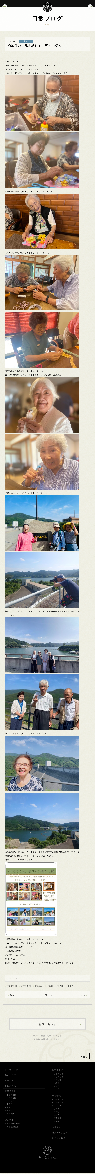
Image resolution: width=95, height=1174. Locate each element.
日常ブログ (57, 1073)
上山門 (70, 988)
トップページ (11, 1073)
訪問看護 (10, 1116)
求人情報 (9, 1122)
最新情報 (56, 1098)
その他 (57, 1124)
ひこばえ (39, 988)
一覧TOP (47, 998)
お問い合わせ (59, 1141)
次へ (83, 998)
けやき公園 (26, 988)
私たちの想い (11, 1078)
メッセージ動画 (13, 1126)
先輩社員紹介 (12, 1130)
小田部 (50, 988)
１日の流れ (10, 1089)
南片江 (60, 988)
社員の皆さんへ (60, 1135)
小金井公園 (12, 988)
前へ (12, 998)
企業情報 (56, 1130)
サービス (9, 1083)
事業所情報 (10, 1094)
